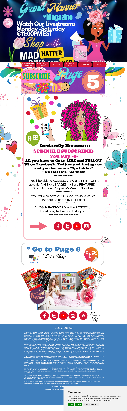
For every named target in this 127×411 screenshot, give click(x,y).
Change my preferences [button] (90, 404)
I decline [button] (78, 404)
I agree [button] (71, 404)
